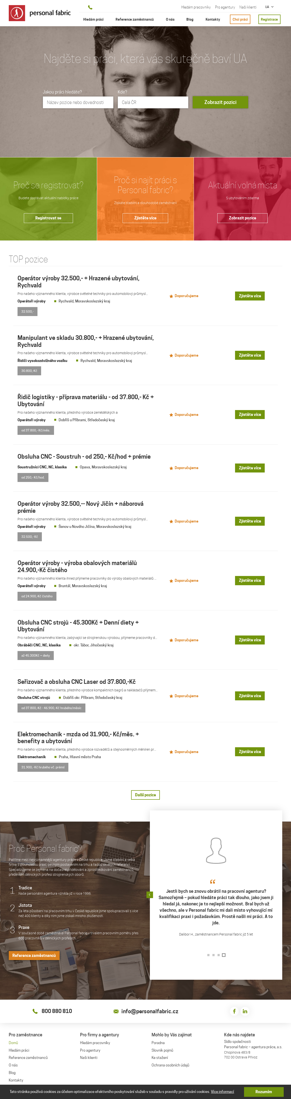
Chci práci (240, 19)
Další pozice (145, 792)
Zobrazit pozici (220, 102)
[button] (282, 892)
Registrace (269, 19)
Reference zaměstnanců (34, 952)
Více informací (222, 1092)
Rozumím (264, 1092)
